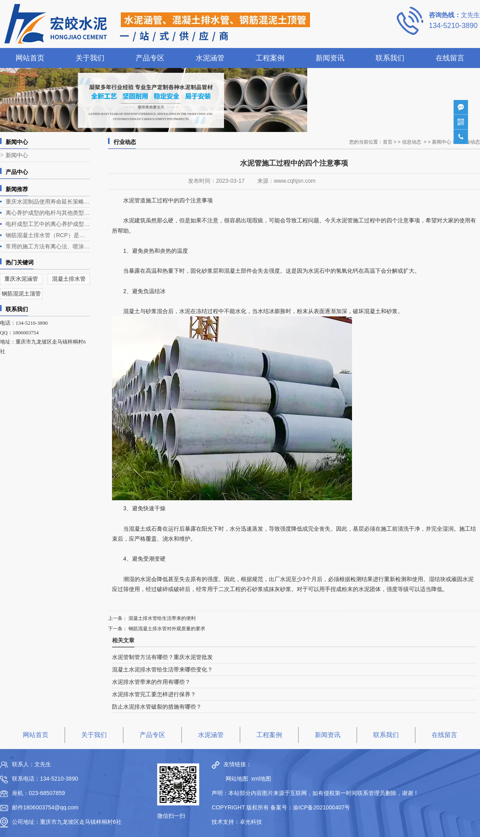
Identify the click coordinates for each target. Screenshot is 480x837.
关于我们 (90, 58)
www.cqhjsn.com (295, 181)
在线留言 (450, 58)
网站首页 (30, 58)
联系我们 (390, 58)
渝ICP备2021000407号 (321, 807)
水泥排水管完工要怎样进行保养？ (154, 694)
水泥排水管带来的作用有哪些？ (151, 682)
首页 (387, 142)
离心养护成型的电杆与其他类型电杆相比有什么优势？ (48, 213)
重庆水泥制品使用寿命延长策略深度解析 (48, 201)
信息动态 (411, 142)
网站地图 (234, 778)
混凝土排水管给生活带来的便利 (161, 618)
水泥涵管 (210, 58)
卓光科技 (251, 822)
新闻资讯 (330, 58)
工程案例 (270, 58)
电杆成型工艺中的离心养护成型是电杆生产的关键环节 (48, 224)
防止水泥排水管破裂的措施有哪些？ (157, 706)
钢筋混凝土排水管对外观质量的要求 (166, 628)
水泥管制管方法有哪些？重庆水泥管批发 (162, 657)
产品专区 (150, 58)
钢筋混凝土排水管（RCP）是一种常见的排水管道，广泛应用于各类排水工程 (48, 235)
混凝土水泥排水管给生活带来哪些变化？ (162, 669)
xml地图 (261, 778)
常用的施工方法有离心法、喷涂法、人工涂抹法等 (48, 246)
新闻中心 (17, 155)
